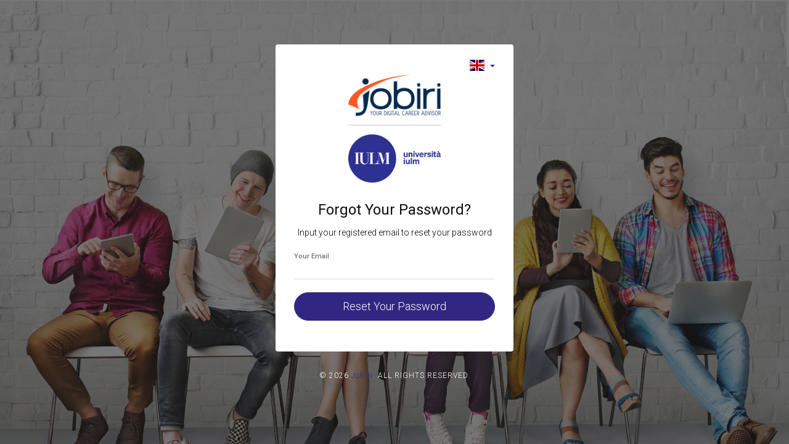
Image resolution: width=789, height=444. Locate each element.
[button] (482, 65)
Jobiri (362, 375)
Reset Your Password (394, 306)
